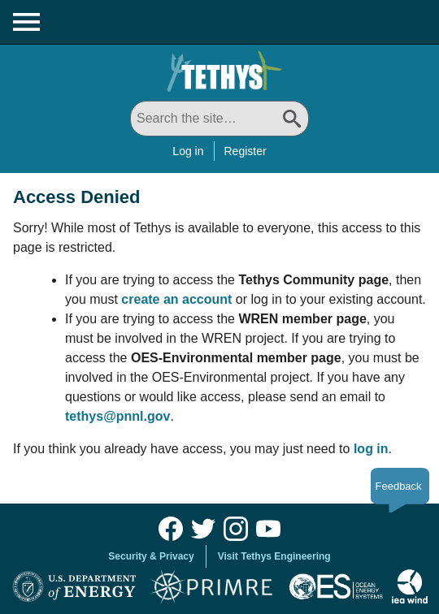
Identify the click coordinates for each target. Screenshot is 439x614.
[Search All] (219, 118)
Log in (187, 151)
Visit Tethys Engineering (274, 556)
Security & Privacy (150, 556)
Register (245, 151)
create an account (176, 299)
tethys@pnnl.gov (117, 416)
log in (371, 449)
